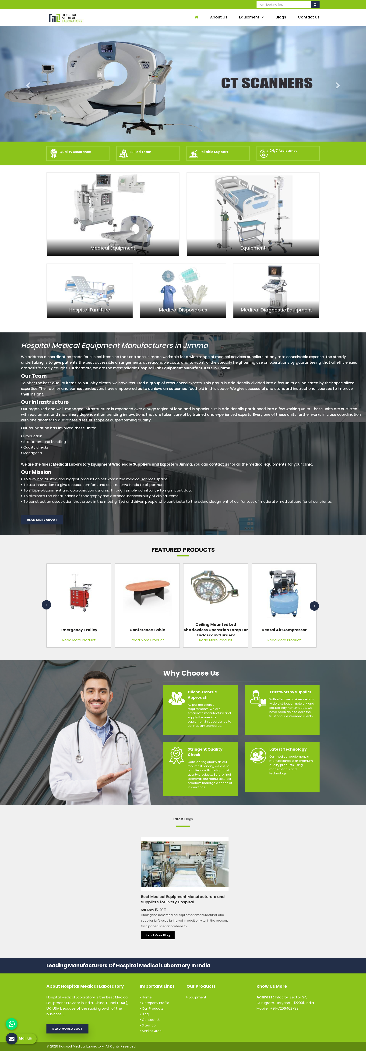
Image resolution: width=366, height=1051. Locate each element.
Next (314, 606)
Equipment (251, 17)
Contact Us (309, 17)
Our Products (151, 1008)
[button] (27, 84)
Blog (144, 1014)
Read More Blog (158, 935)
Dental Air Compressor (284, 629)
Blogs (281, 17)
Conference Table (147, 629)
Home (146, 997)
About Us (218, 17)
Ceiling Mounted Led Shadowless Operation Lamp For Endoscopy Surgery (216, 630)
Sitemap (148, 1025)
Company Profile (154, 1003)
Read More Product (79, 640)
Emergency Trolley (78, 629)
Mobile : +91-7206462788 (278, 1008)
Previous (46, 604)
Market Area (151, 1031)
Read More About (42, 519)
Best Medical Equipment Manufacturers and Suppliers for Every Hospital (183, 899)
